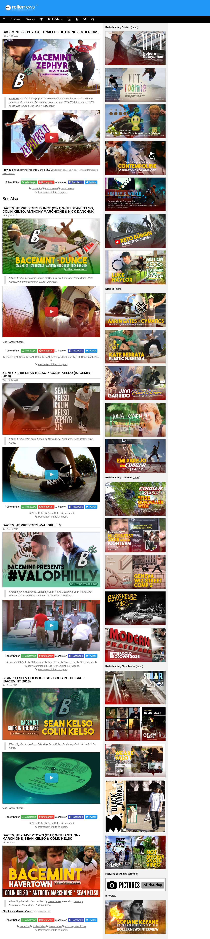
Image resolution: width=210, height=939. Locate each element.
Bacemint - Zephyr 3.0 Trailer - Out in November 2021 (50, 32)
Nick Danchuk (8, 173)
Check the (17, 911)
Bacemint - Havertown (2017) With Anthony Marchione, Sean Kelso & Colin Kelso (41, 836)
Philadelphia (37, 662)
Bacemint (14, 98)
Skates (30, 19)
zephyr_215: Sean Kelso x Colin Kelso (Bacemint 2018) (47, 374)
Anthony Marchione (88, 170)
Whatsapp (30, 182)
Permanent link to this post (52, 192)
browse (133, 873)
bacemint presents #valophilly (31, 525)
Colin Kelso (74, 170)
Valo (24, 662)
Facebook (77, 182)
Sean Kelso (62, 170)
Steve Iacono (87, 662)
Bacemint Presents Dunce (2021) (34, 169)
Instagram (47, 182)
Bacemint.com (15, 341)
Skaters (15, 19)
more (134, 27)
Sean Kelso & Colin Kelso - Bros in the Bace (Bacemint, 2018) (43, 679)
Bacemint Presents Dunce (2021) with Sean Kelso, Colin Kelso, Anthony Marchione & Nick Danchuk (48, 209)
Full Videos (55, 19)
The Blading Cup (25, 105)
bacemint (37, 188)
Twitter (92, 182)
